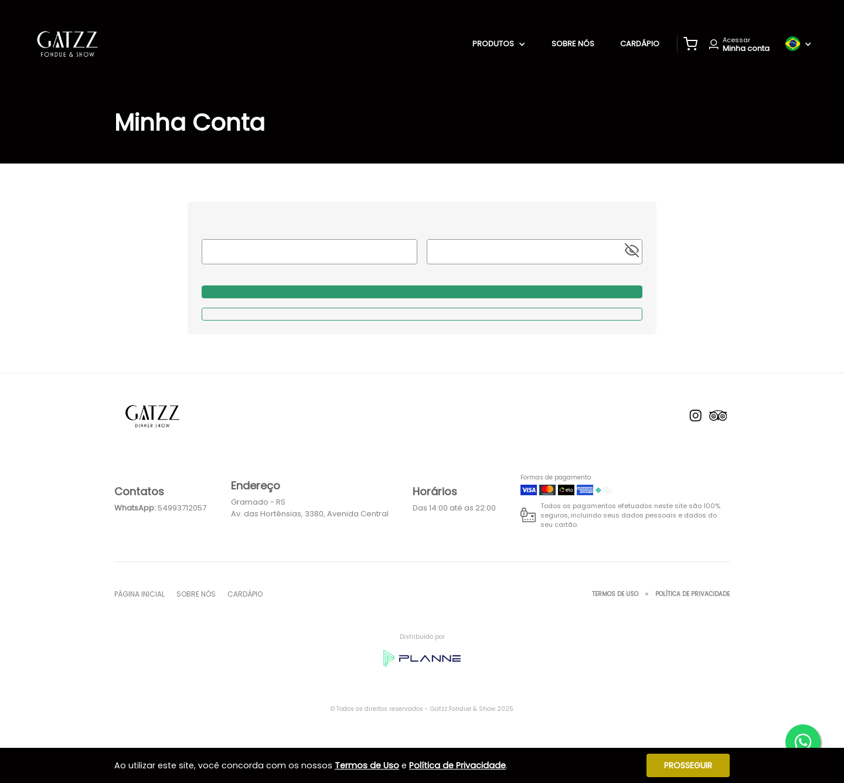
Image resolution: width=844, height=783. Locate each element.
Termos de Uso (615, 594)
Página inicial (139, 594)
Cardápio (639, 43)
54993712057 (182, 507)
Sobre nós (573, 43)
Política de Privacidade (692, 594)
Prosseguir (688, 765)
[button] (690, 44)
